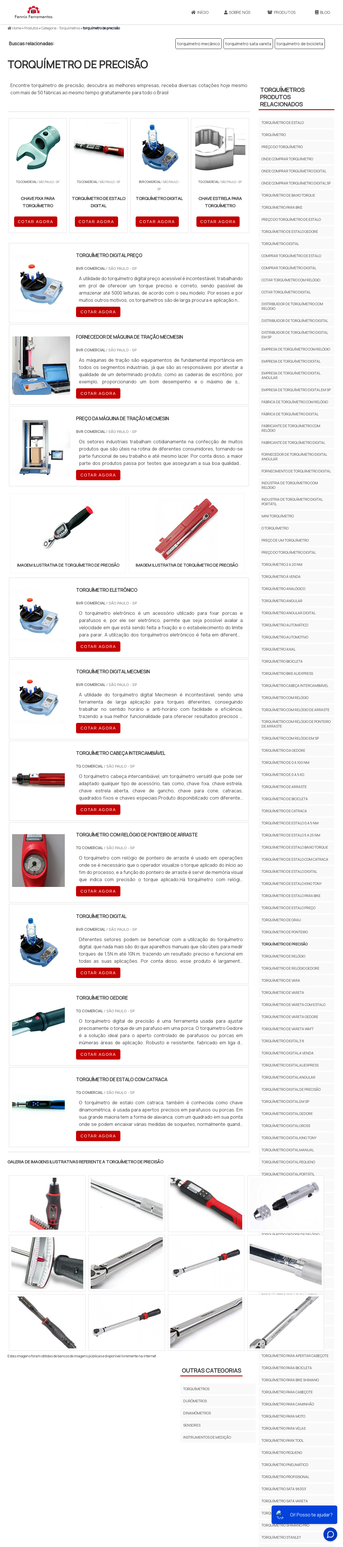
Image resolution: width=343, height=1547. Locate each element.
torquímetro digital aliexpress (290, 1065)
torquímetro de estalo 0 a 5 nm (290, 823)
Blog (322, 12)
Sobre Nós (237, 12)
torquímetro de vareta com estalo (293, 1004)
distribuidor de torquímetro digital (294, 320)
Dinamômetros (197, 1413)
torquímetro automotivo (284, 637)
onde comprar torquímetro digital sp (296, 183)
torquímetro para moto (283, 1416)
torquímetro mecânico (198, 43)
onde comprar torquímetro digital (293, 171)
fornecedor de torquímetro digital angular (294, 456)
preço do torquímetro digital (288, 552)
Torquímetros (196, 1388)
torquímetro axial (278, 649)
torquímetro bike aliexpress (287, 673)
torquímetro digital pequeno (288, 1162)
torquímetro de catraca (284, 811)
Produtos (281, 12)
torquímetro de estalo (282, 122)
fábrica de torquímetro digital (290, 414)
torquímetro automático (284, 625)
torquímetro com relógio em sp (290, 738)
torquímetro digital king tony (289, 1137)
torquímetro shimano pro (285, 1525)
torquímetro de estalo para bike (291, 895)
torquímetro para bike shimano (290, 1380)
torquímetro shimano (281, 1513)
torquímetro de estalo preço (288, 907)
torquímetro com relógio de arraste (295, 709)
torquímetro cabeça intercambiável (294, 685)
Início (200, 12)
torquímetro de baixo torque (288, 195)
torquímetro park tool (282, 1440)
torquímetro (273, 134)
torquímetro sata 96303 (283, 1488)
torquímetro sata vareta (248, 43)
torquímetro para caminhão (287, 1404)
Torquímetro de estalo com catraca (294, 859)
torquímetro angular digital (288, 612)
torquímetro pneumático (284, 1464)
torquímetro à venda (281, 576)
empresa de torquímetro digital (291, 361)
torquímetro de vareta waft (287, 1028)
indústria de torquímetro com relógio (289, 485)
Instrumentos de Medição (207, 1437)
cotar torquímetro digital (286, 292)
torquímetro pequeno (281, 1452)
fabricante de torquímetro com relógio (290, 428)
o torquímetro (275, 528)
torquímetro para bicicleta (286, 1367)
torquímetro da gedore (283, 750)
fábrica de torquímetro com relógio (294, 402)
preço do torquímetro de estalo (291, 219)
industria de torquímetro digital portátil (292, 501)
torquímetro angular (281, 600)
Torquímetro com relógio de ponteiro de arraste (296, 724)
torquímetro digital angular (288, 1077)
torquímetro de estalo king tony (291, 883)
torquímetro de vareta (282, 992)
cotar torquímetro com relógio (290, 280)
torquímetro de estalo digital (289, 871)
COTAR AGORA (36, 221)
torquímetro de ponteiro (284, 932)
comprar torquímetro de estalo (291, 255)
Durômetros (195, 1401)
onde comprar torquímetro (287, 159)
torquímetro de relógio (283, 956)
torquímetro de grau (281, 919)
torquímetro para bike (281, 207)
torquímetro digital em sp (285, 1101)
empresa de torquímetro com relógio (295, 349)
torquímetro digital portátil (287, 1174)
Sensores (191, 1425)
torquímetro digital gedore (287, 1113)
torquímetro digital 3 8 (282, 1041)
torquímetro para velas (283, 1428)
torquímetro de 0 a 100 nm (285, 762)
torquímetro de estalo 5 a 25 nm (290, 835)
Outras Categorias (211, 1370)
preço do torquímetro (282, 146)
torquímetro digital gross (285, 1125)
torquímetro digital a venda (287, 1053)
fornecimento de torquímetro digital (296, 471)
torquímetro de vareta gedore (289, 1016)
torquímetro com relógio (284, 697)
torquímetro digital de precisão (291, 1089)
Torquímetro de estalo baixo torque (294, 847)
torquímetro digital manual (287, 1149)
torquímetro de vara (280, 980)
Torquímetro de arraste (284, 786)
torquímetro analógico (283, 588)
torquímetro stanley (281, 1537)
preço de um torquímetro (285, 540)
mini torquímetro (277, 516)
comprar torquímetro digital (288, 267)
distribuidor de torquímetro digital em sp (294, 335)
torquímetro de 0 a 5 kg (282, 774)
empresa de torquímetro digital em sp (296, 389)
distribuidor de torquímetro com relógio (292, 306)
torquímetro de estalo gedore (289, 231)
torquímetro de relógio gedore (290, 968)
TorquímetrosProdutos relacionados (282, 97)
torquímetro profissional (285, 1476)
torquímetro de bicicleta (299, 43)
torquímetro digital (280, 243)
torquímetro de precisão (284, 944)
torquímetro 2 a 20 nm (281, 564)
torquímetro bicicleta (282, 661)
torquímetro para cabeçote (287, 1392)
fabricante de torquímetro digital (293, 442)
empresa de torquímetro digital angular (290, 375)
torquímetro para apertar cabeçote (295, 1355)
